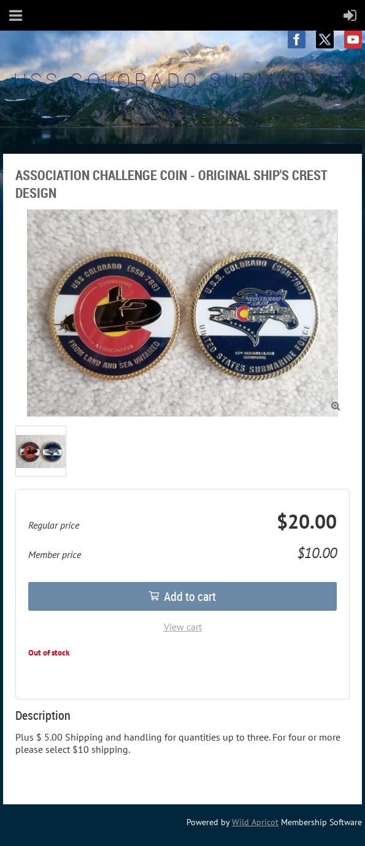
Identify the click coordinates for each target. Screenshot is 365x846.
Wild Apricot (255, 822)
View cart (183, 627)
